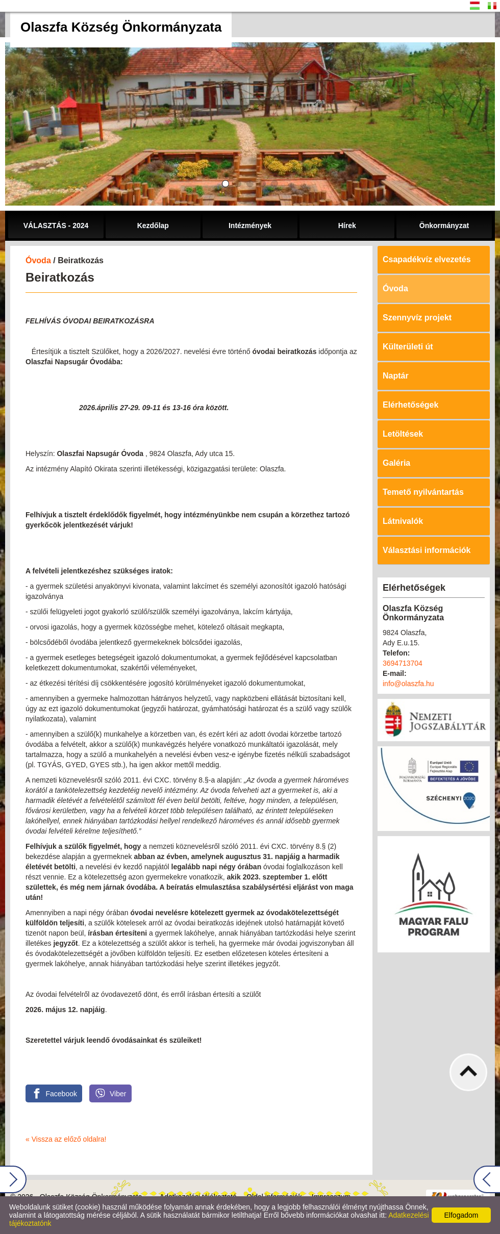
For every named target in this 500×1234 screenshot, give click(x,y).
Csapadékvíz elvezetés (427, 259)
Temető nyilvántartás (423, 492)
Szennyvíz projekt (417, 317)
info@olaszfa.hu (408, 683)
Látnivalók (403, 521)
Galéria (396, 463)
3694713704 (402, 663)
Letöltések (403, 434)
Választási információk (427, 550)
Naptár (396, 375)
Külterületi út (408, 346)
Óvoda (38, 260)
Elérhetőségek (410, 404)
